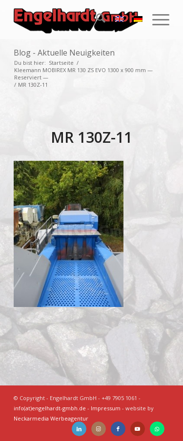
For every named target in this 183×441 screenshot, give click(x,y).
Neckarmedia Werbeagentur (51, 418)
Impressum (106, 408)
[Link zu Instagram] (98, 429)
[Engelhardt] (76, 19)
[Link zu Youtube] (137, 429)
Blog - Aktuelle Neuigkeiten (64, 52)
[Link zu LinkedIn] (79, 429)
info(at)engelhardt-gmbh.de (50, 408)
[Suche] (95, 19)
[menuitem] (95, 19)
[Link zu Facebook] (118, 429)
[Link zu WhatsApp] (157, 429)
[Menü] (155, 19)
